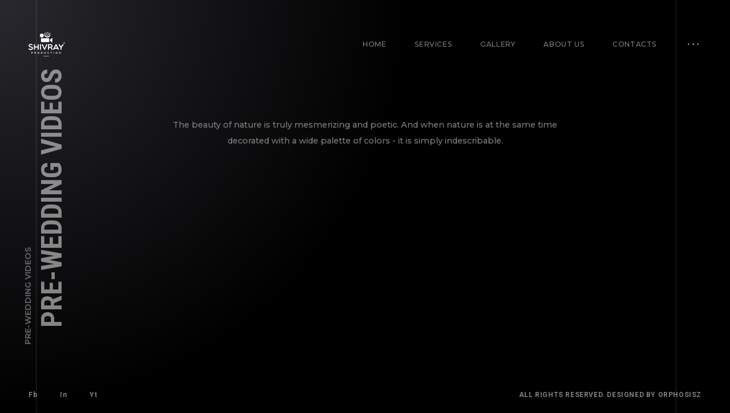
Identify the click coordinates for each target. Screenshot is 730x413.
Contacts (634, 44)
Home (374, 44)
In (63, 395)
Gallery (497, 44)
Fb (33, 395)
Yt (93, 395)
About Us (564, 44)
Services (433, 44)
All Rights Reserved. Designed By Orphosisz (610, 395)
